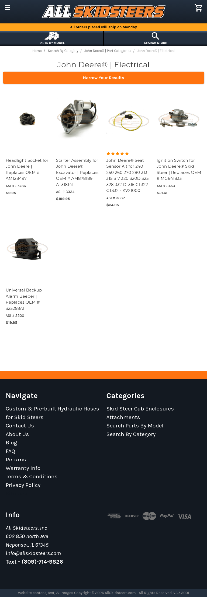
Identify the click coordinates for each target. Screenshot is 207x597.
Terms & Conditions (31, 476)
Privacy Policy (23, 485)
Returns (16, 459)
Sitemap (16, 493)
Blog (11, 442)
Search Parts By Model (135, 425)
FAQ (10, 451)
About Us (17, 434)
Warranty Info (23, 468)
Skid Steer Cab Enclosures (140, 408)
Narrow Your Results (103, 77)
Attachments (123, 417)
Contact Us (20, 425)
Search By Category (131, 434)
